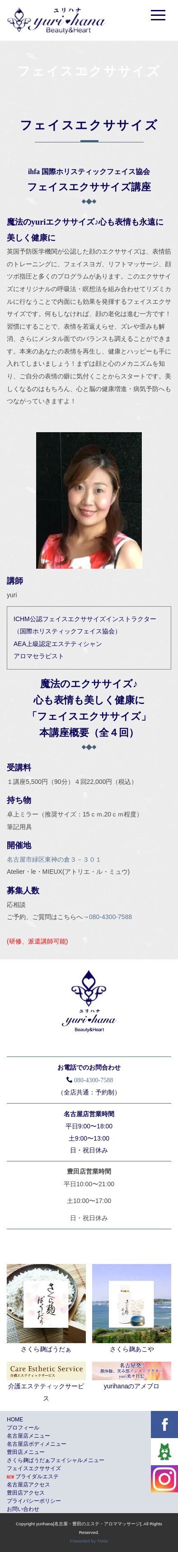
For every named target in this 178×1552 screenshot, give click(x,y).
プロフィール (23, 1428)
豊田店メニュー (26, 1452)
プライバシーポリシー (34, 1501)
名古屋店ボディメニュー (36, 1444)
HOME (15, 1419)
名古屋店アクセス (28, 1484)
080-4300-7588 (110, 916)
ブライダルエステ (33, 1476)
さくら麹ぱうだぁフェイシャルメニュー (55, 1460)
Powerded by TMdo (89, 1540)
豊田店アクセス (26, 1493)
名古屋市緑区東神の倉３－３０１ (54, 859)
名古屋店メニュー (28, 1436)
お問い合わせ (23, 1509)
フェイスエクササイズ (34, 1468)
